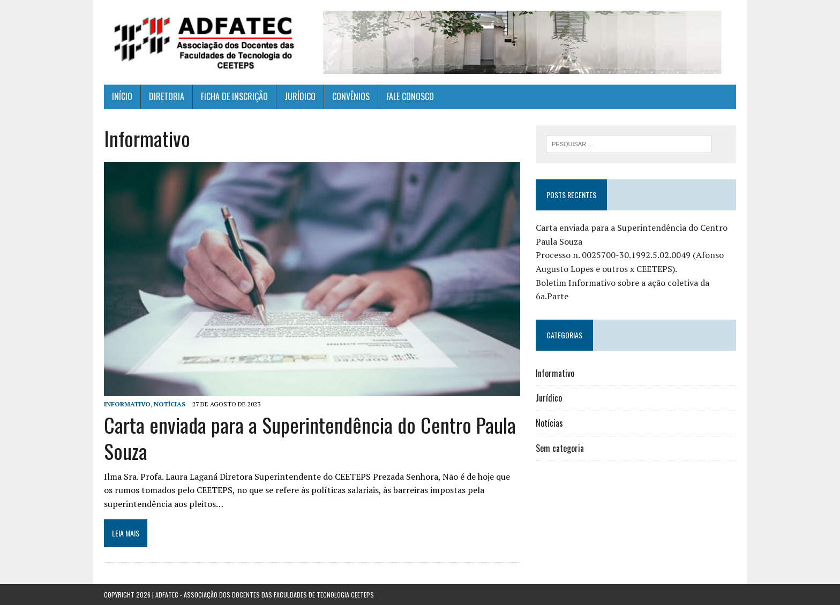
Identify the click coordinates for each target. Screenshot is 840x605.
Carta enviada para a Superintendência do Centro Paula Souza (310, 438)
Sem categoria (560, 448)
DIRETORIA (166, 96)
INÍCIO (122, 96)
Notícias (169, 404)
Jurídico (549, 397)
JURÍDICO (300, 96)
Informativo (127, 404)
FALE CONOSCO (410, 96)
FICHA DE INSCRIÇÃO (234, 96)
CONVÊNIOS (351, 96)
